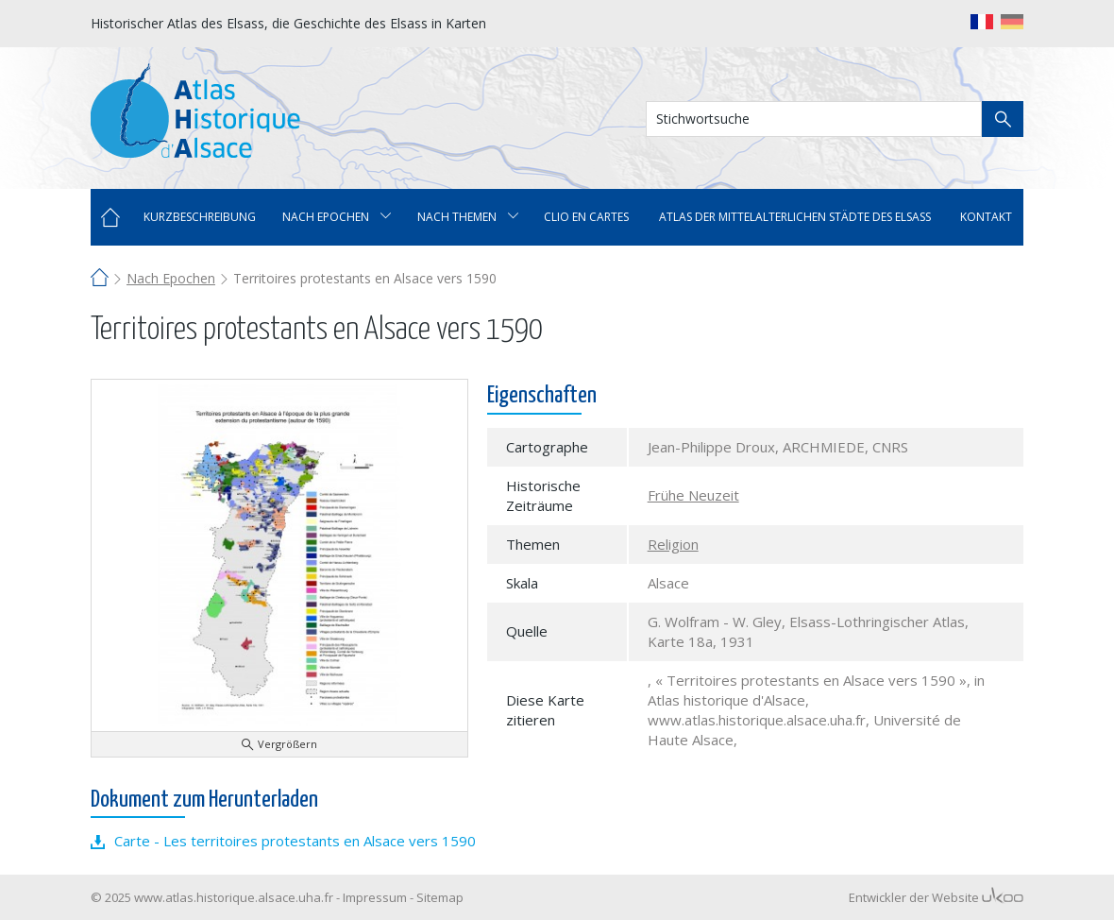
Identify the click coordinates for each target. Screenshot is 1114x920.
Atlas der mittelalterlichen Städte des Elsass (795, 217)
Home (110, 217)
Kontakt (986, 217)
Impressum (375, 897)
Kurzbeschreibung (199, 217)
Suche (1002, 119)
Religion (673, 544)
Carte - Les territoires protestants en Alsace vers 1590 (295, 840)
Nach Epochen (171, 278)
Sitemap (440, 897)
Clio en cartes (586, 217)
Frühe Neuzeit (693, 495)
